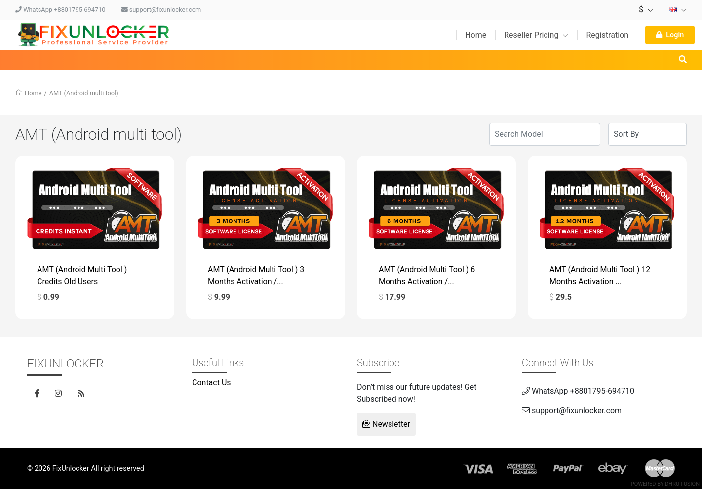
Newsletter (386, 424)
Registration (607, 35)
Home (475, 35)
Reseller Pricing (536, 35)
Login (670, 35)
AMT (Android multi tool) (83, 93)
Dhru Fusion (682, 484)
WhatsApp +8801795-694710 (60, 9)
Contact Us (211, 382)
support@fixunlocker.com (161, 9)
